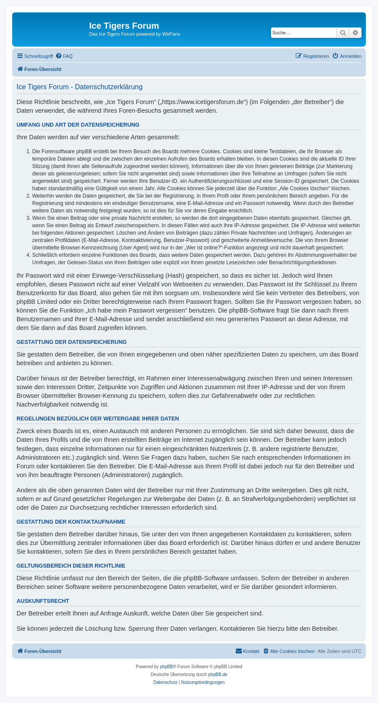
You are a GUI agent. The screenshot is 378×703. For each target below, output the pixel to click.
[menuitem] (64, 56)
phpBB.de (217, 674)
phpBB (166, 666)
